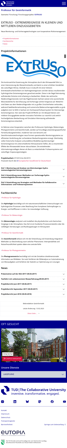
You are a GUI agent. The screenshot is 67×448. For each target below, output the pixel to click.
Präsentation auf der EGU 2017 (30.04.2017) (19, 274)
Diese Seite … (32, 313)
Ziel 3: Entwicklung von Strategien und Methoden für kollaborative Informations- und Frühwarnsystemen (28, 184)
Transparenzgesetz (8, 421)
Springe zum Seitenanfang (54, 424)
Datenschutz (5, 417)
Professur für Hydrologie (11, 198)
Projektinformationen (11, 38)
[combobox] (33, 374)
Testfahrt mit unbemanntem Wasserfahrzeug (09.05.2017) (25, 279)
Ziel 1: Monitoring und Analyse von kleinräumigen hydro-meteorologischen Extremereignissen (24, 169)
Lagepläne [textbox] (8, 374)
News (5, 44)
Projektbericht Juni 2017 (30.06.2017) (16, 284)
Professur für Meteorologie (12, 215)
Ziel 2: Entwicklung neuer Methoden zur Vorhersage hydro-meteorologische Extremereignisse (25, 176)
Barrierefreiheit (6, 424)
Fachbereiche (8, 41)
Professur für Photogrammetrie (14, 250)
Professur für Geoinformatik (16, 10)
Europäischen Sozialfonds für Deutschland (34, 161)
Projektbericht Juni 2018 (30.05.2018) (16, 294)
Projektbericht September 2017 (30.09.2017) (19, 289)
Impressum (5, 414)
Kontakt (4, 410)
